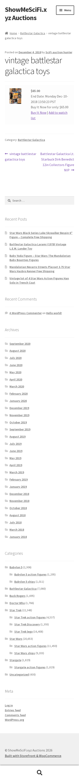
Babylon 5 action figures (30, 574)
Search (39, 773)
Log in (9, 705)
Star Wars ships (24, 653)
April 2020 (15, 379)
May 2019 (15, 458)
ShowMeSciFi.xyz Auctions (26, 13)
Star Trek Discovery (27, 624)
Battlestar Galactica (32, 33)
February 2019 (18, 479)
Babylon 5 (15, 567)
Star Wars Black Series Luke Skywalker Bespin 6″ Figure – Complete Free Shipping (40, 235)
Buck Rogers (17, 596)
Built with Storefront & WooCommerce (33, 756)
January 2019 (18, 487)
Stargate (15, 660)
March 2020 (16, 386)
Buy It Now (38, 112)
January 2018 (18, 537)
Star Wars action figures (30, 646)
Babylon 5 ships (24, 582)
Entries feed (13, 710)
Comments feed (15, 715)
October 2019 (18, 422)
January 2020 (18, 401)
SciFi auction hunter (59, 52)
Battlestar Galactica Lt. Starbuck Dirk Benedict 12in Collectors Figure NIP (57, 161)
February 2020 (18, 393)
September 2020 (19, 344)
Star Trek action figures (30, 617)
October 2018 (18, 508)
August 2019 (17, 436)
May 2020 (15, 372)
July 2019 (15, 444)
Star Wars (15, 639)
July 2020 (15, 358)
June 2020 (15, 365)
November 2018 (19, 501)
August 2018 (17, 515)
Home (13, 33)
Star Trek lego (23, 631)
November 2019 (19, 415)
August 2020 (17, 351)
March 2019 (16, 472)
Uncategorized (19, 674)
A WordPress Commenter (25, 313)
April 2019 (15, 465)
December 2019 (19, 408)
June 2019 (15, 451)
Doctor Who (17, 603)
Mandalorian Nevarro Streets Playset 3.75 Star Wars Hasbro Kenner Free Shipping (39, 269)
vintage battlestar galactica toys (20, 156)
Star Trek (15, 610)
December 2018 (19, 494)
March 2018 (16, 529)
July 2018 (15, 522)
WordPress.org (14, 720)
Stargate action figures (30, 667)
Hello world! (54, 313)
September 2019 (19, 429)
